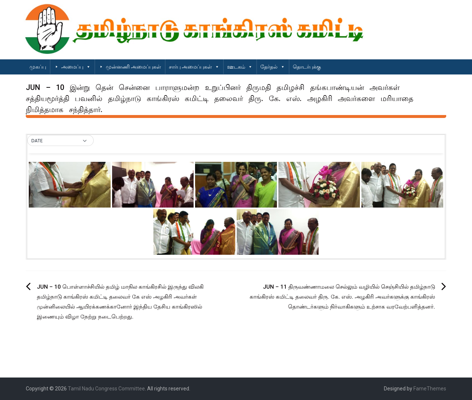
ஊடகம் (240, 66)
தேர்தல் (272, 66)
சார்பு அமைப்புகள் (194, 66)
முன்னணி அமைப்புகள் (133, 67)
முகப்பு (38, 67)
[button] (60, 140)
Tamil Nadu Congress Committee (106, 389)
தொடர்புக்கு (307, 67)
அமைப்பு (76, 66)
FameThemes (429, 389)
